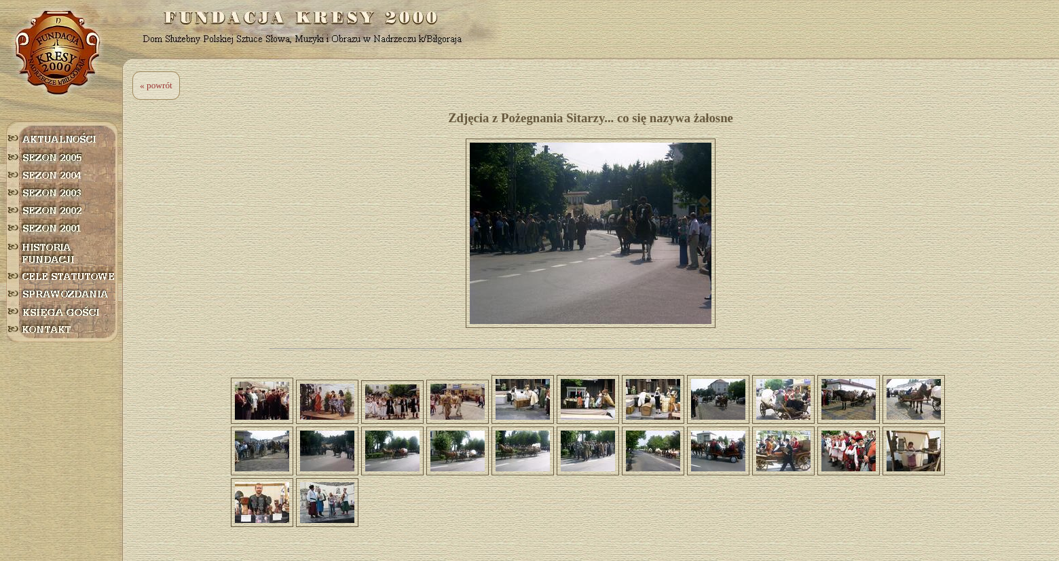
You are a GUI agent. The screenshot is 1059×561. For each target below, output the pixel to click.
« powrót (156, 85)
